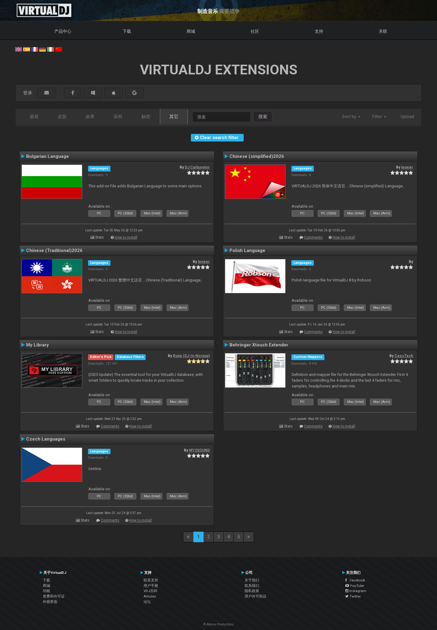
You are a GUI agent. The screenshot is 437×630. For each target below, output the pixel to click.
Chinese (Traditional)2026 (54, 250)
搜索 (262, 116)
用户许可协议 (255, 596)
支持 (319, 31)
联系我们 (252, 586)
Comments (313, 237)
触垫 (146, 116)
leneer (407, 167)
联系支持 (151, 580)
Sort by (351, 116)
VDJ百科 (151, 591)
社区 (255, 31)
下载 (127, 31)
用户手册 (151, 586)
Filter (379, 116)
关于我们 (252, 580)
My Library (37, 345)
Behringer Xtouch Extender (258, 345)
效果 (90, 116)
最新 (34, 116)
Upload (407, 116)
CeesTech (404, 356)
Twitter (353, 596)
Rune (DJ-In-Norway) (191, 356)
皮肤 (62, 116)
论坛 (147, 602)
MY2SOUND (199, 450)
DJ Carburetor (197, 167)
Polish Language (247, 250)
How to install (126, 237)
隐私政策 (252, 591)
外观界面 (50, 602)
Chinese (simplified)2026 (256, 156)
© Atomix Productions (218, 624)
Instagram (355, 591)
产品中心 (62, 31)
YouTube (354, 586)
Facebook (355, 580)
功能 (46, 591)
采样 (118, 116)
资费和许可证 (54, 596)
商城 (191, 31)
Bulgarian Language (47, 156)
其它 (173, 116)
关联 (383, 31)
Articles (150, 596)
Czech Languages (45, 439)
